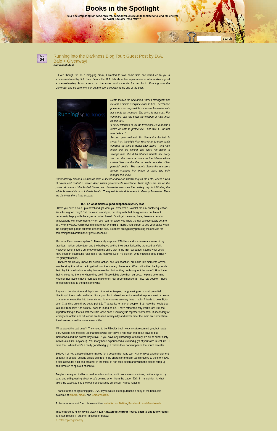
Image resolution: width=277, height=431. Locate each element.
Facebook (135, 403)
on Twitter (121, 403)
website (108, 403)
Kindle (73, 395)
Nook (82, 395)
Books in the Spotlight (122, 8)
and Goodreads (151, 403)
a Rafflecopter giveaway (69, 420)
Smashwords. (100, 395)
